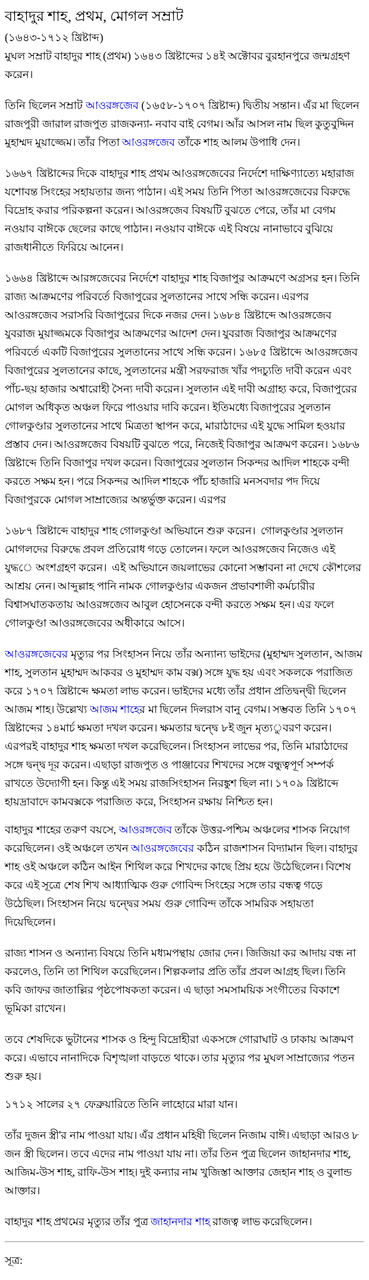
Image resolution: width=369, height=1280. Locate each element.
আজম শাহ (115, 709)
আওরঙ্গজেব (114, 105)
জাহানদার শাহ (180, 1222)
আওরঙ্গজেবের (164, 848)
